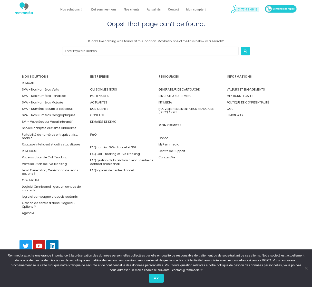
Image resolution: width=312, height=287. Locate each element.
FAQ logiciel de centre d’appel (112, 170)
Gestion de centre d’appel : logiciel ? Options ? (49, 204)
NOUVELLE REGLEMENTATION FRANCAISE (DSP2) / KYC (186, 110)
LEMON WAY (235, 115)
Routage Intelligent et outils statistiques (51, 144)
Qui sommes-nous (104, 9)
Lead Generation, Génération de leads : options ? (51, 172)
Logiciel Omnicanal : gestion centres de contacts (51, 188)
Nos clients (131, 9)
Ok (157, 279)
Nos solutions (71, 9)
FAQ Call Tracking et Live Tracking (115, 154)
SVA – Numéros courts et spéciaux (47, 109)
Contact (173, 9)
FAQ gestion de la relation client (113, 160)
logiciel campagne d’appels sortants (50, 197)
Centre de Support (171, 151)
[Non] (305, 268)
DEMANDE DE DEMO (103, 122)
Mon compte (196, 9)
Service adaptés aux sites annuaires (49, 128)
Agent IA (28, 213)
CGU (230, 109)
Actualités (154, 9)
